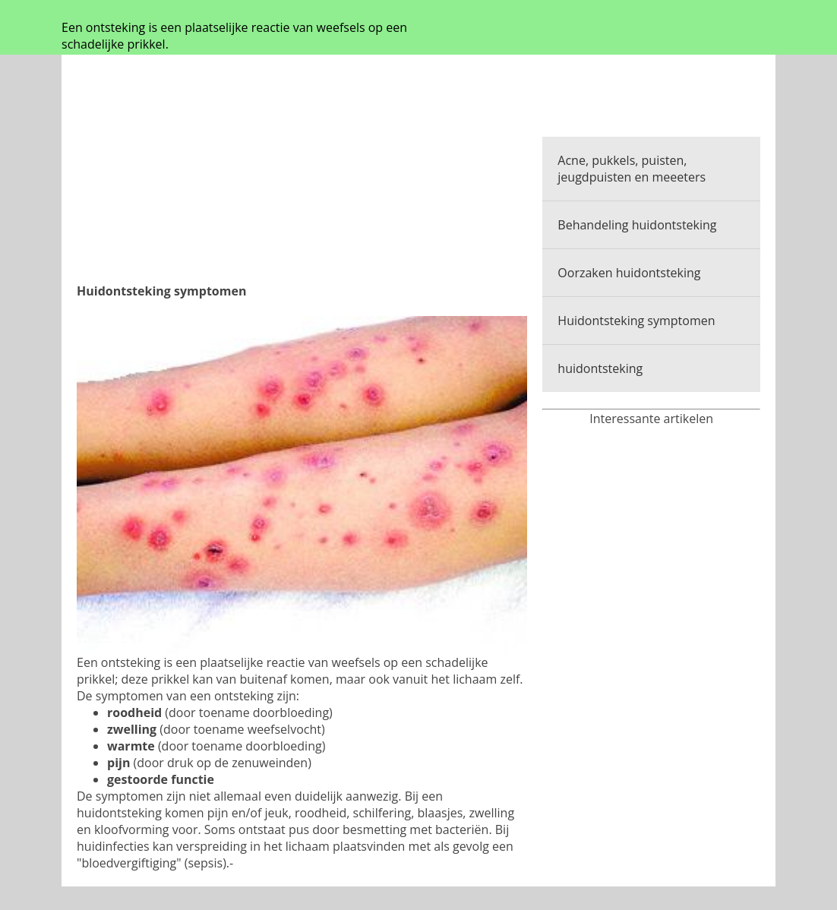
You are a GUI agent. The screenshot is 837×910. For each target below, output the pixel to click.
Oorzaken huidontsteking (628, 272)
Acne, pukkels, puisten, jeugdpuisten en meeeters (631, 168)
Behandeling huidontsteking (636, 224)
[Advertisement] (302, 176)
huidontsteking (600, 368)
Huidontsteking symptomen (636, 320)
